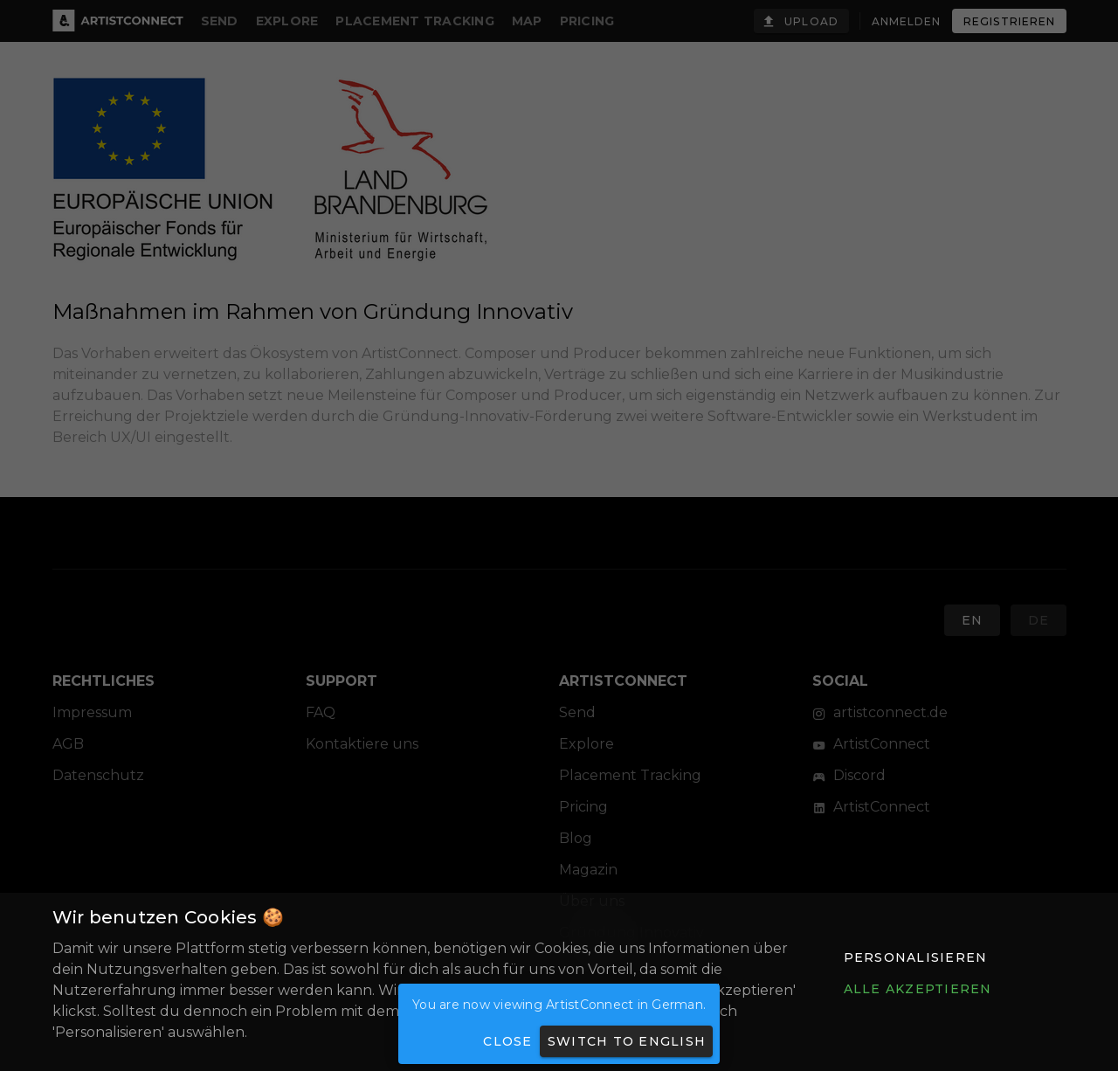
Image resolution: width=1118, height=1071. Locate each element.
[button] (914, 957)
